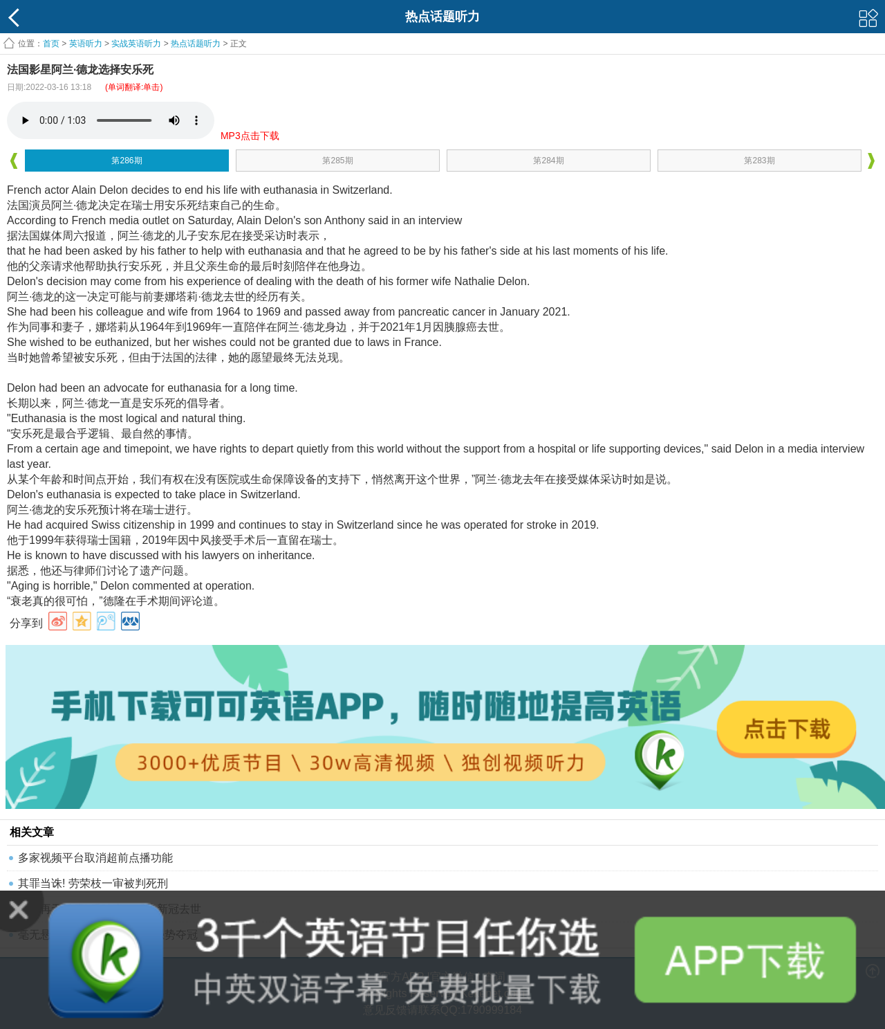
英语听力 (85, 43)
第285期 (337, 160)
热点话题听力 (196, 43)
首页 (51, 43)
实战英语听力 (136, 43)
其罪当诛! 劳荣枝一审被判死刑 (93, 883)
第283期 (759, 160)
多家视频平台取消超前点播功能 (95, 858)
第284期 (548, 160)
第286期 (126, 160)
